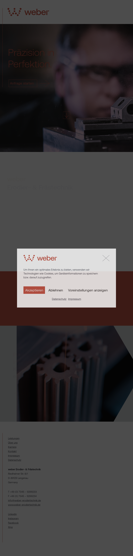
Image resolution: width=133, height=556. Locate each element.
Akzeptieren (34, 290)
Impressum (74, 299)
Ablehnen (55, 290)
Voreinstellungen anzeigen (88, 290)
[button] (106, 258)
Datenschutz (59, 299)
